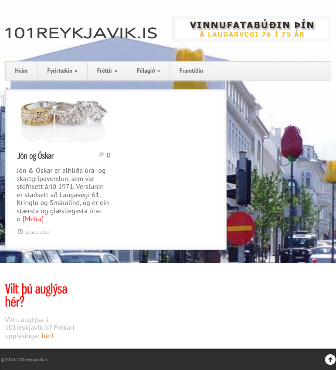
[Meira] (33, 218)
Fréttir (107, 70)
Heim (21, 70)
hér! (48, 335)
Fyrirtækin (63, 70)
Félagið (148, 70)
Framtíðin (191, 70)
